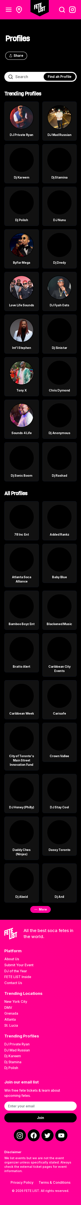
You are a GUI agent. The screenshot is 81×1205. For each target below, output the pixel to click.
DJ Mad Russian (17, 1050)
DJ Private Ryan (17, 1044)
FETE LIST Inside (17, 977)
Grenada (11, 1013)
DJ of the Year (15, 971)
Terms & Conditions (54, 1182)
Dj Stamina (12, 1062)
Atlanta (10, 1019)
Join (40, 1118)
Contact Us (13, 983)
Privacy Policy (22, 1182)
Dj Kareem (12, 1056)
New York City (15, 1002)
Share (16, 56)
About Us (11, 959)
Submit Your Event (18, 965)
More (40, 909)
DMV (8, 1008)
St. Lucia (11, 1025)
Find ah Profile (59, 77)
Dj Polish (11, 1068)
